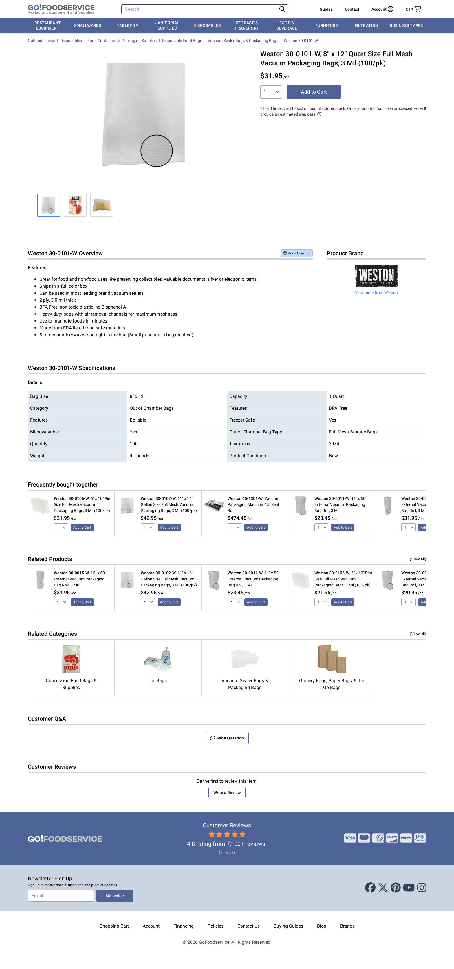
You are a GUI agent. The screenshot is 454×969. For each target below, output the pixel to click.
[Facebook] (370, 888)
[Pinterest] (396, 888)
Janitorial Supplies (167, 25)
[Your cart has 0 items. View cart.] (413, 9)
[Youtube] (409, 888)
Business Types (406, 25)
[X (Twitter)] (383, 888)
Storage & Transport (247, 25)
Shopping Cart (114, 926)
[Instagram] (421, 888)
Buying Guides (288, 926)
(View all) (418, 559)
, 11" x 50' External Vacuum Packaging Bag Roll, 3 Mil (340, 504)
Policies (216, 926)
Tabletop (127, 25)
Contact (352, 9)
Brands (347, 926)
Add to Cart (314, 92)
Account (151, 926)
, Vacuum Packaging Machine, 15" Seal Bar (253, 504)
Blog (321, 926)
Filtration (366, 25)
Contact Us (248, 926)
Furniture (326, 25)
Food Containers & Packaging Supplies (122, 40)
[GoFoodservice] (61, 9)
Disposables (207, 25)
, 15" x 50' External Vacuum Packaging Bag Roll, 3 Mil (79, 579)
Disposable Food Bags (182, 40)
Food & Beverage (286, 25)
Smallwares (87, 25)
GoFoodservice (41, 40)
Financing (183, 926)
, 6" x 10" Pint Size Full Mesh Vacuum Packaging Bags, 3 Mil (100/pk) (83, 504)
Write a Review (227, 792)
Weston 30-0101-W (301, 40)
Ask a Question (296, 253)
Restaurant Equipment (47, 25)
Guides (326, 9)
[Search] (200, 9)
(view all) (227, 852)
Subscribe (115, 895)
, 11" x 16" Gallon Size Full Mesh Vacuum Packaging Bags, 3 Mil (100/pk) (169, 504)
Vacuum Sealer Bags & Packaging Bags (243, 40)
